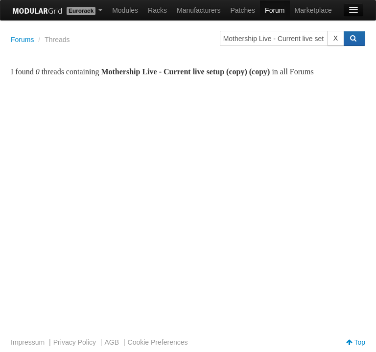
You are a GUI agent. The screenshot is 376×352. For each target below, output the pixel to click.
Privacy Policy (74, 342)
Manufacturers (198, 10)
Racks (157, 10)
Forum (274, 10)
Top (355, 342)
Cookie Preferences (158, 342)
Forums (22, 40)
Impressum (28, 342)
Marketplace (313, 10)
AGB (111, 342)
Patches (242, 10)
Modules (125, 10)
